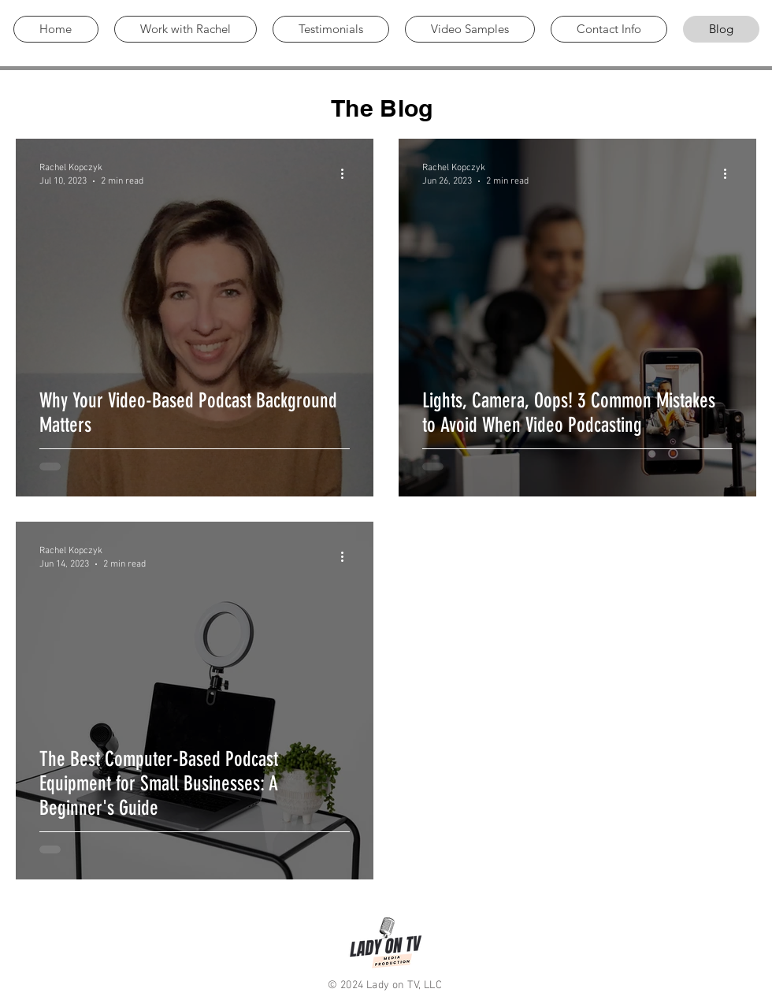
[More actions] (347, 173)
